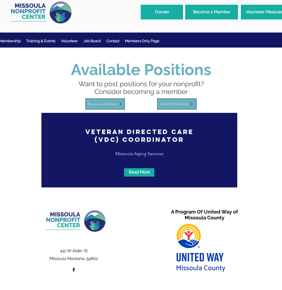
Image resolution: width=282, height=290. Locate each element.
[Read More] (139, 172)
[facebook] (73, 269)
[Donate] (162, 12)
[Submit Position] (177, 104)
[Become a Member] (211, 12)
